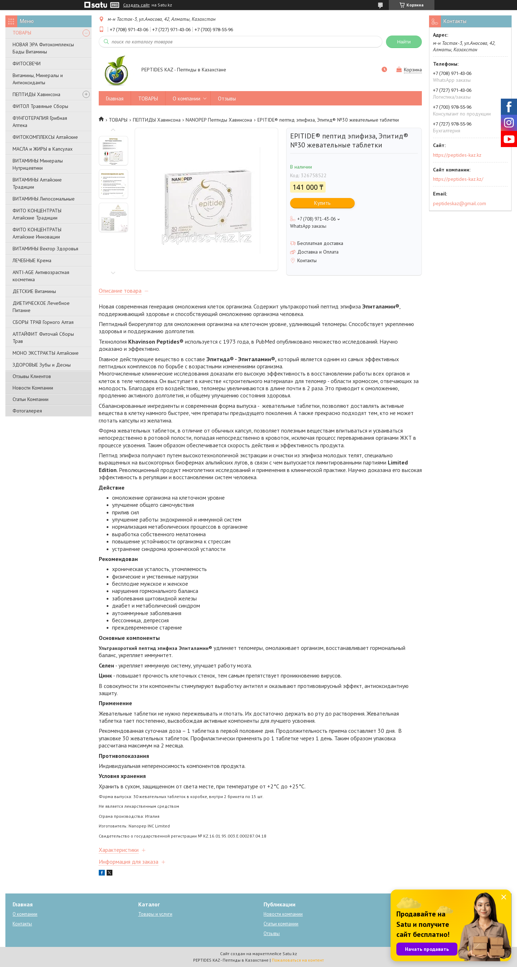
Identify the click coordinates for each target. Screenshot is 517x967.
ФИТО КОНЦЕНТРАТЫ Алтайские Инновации (37, 233)
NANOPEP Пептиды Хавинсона (219, 120)
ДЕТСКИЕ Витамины (34, 291)
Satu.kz (290, 953)
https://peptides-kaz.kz (457, 155)
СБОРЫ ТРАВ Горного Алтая (43, 322)
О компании (186, 98)
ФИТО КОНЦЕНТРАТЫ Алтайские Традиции (37, 214)
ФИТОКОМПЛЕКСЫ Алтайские (45, 137)
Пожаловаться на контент (298, 960)
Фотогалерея (27, 410)
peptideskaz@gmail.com (459, 203)
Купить (322, 202)
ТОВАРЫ (22, 32)
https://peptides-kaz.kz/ (458, 179)
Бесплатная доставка (320, 243)
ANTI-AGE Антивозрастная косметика (41, 276)
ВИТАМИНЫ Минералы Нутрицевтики (38, 164)
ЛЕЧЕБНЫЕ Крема (32, 260)
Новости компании (283, 914)
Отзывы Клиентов (32, 376)
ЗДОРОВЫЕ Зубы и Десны (42, 365)
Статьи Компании (30, 399)
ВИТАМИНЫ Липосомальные (44, 198)
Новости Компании (33, 388)
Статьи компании (281, 924)
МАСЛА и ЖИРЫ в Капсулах (43, 149)
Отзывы (227, 98)
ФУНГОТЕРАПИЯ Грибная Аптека (40, 121)
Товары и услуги (155, 914)
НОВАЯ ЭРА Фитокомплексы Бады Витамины (43, 48)
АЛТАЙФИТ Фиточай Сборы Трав (43, 337)
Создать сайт (136, 5)
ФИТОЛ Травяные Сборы (40, 106)
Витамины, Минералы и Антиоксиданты (38, 79)
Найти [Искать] (404, 41)
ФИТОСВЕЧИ (27, 63)
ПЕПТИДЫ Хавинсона (36, 94)
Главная (115, 98)
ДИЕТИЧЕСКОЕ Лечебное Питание (41, 306)
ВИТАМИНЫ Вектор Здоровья (45, 248)
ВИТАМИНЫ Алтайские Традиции (37, 183)
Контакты (22, 924)
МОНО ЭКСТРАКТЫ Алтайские (46, 353)
